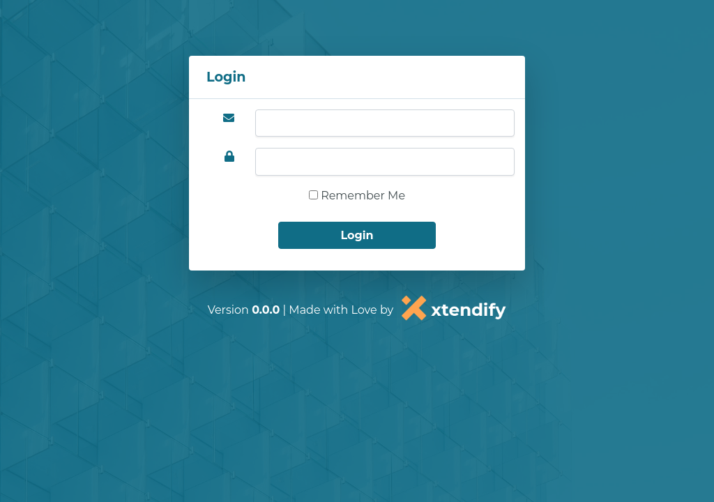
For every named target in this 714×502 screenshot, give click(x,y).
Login (356, 235)
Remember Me (357, 195)
